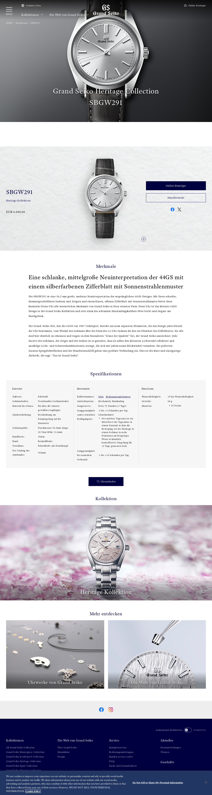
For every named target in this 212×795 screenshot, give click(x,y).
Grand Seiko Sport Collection (21, 765)
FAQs (112, 761)
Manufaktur (64, 752)
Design (61, 756)
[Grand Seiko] (106, 10)
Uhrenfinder (106, 482)
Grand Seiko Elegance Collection (23, 770)
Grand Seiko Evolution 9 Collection (25, 756)
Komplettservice (118, 747)
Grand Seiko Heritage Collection (23, 761)
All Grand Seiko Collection (20, 747)
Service (114, 740)
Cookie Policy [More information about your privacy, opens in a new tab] (33, 791)
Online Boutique (195, 5)
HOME (9, 23)
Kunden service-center (121, 756)
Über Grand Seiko (67, 747)
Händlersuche (176, 197)
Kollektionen (32, 15)
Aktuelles (166, 740)
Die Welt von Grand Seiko (69, 15)
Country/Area (31, 5)
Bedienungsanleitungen (118, 396)
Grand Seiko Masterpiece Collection (25, 752)
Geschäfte (167, 762)
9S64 (101, 396)
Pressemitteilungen (170, 747)
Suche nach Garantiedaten (123, 765)
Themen (164, 752)
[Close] (206, 782)
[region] (106, 783)
